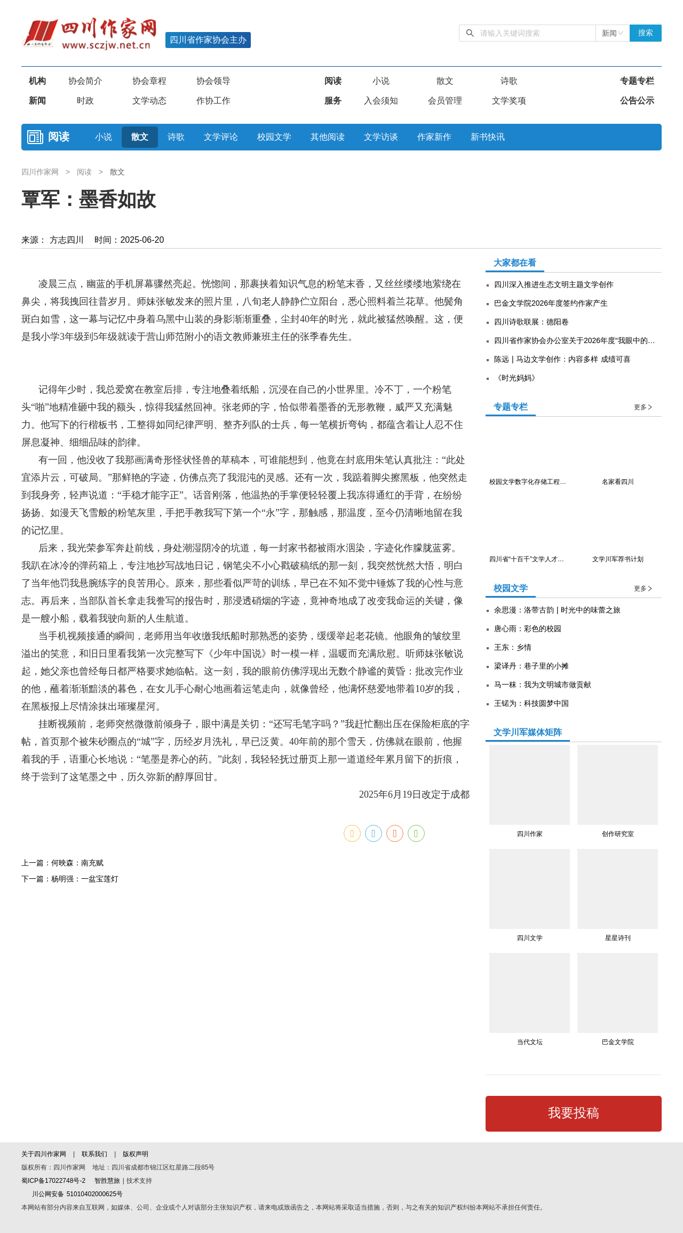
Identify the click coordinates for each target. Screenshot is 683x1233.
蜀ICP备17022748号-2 (53, 1180)
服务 (333, 100)
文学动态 (149, 100)
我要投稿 (573, 1113)
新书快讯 (488, 136)
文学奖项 (509, 100)
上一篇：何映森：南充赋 (62, 1101)
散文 (445, 80)
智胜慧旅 (107, 1180)
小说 (381, 80)
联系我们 (94, 1154)
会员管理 (445, 100)
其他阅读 (328, 136)
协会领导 (213, 80)
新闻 (37, 100)
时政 (85, 100)
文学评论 (221, 136)
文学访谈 (381, 136)
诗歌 (509, 80)
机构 (37, 80)
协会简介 (85, 80)
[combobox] (613, 33)
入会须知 (381, 100)
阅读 (333, 80)
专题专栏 (637, 80)
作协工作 (213, 100)
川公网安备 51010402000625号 (72, 1194)
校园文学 (274, 136)
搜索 (645, 33)
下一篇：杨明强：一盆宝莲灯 (69, 1117)
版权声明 (135, 1154)
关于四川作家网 (44, 1154)
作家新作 (434, 136)
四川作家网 (41, 172)
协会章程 (149, 80)
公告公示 (637, 100)
